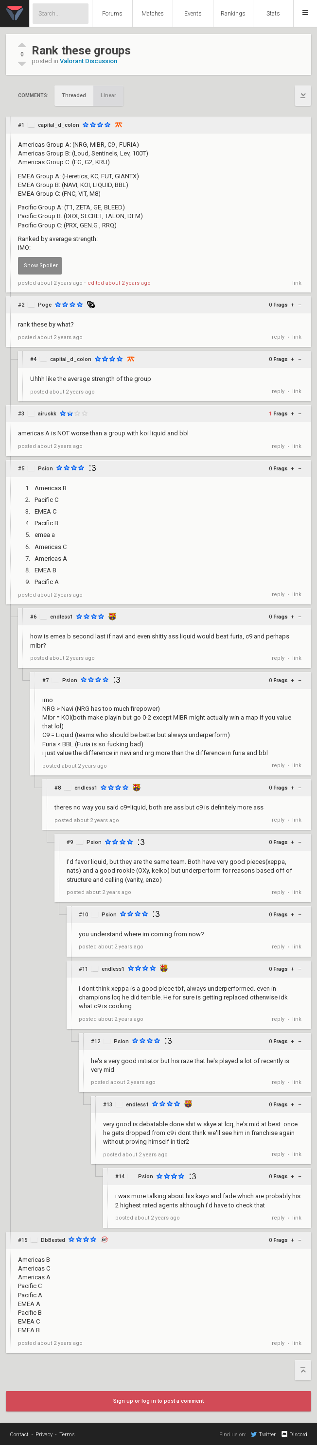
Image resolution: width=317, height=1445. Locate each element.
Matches (152, 13)
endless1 (61, 617)
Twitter (263, 1434)
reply (278, 337)
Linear (108, 95)
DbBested (53, 1240)
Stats (273, 13)
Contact (19, 1434)
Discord (294, 1434)
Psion (45, 468)
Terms (67, 1434)
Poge (45, 305)
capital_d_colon (58, 125)
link (296, 283)
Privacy (44, 1434)
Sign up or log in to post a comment (158, 1401)
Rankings (233, 13)
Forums (112, 13)
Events (193, 13)
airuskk (47, 414)
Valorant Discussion (88, 61)
